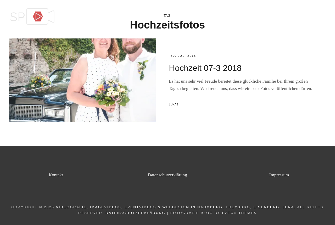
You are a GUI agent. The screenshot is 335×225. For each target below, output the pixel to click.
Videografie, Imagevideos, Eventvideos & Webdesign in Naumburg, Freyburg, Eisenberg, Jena (175, 207)
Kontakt (312, 16)
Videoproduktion (272, 16)
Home (199, 16)
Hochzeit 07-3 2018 (205, 68)
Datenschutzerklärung (167, 174)
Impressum (279, 174)
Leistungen (228, 16)
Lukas (173, 104)
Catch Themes (239, 213)
